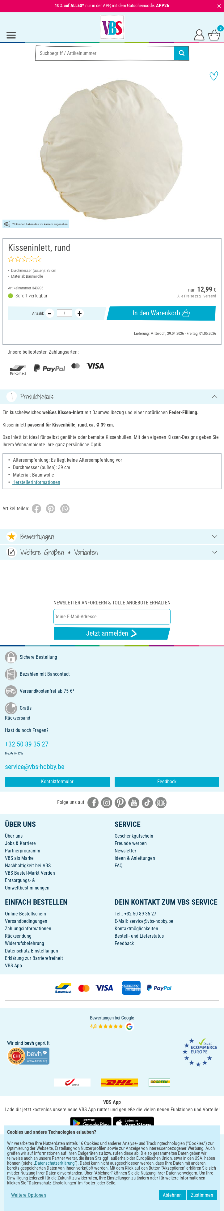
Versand (209, 296)
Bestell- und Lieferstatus (139, 936)
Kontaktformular (57, 781)
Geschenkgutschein (134, 836)
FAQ (119, 865)
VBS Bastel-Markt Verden (30, 873)
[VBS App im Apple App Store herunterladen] (133, 1123)
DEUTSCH (112, 1143)
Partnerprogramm (22, 851)
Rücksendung (18, 936)
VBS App (13, 966)
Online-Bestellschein (25, 914)
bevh (29, 1043)
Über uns (14, 836)
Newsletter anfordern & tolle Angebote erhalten (112, 603)
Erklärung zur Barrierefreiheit (34, 958)
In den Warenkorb (161, 313)
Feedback (166, 781)
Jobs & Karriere (20, 843)
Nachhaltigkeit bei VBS (28, 865)
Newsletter (125, 851)
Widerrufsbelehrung (24, 943)
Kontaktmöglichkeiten (136, 928)
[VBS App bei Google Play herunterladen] (91, 1123)
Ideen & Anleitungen (135, 858)
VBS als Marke (19, 858)
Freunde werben (131, 843)
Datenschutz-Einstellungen (31, 951)
